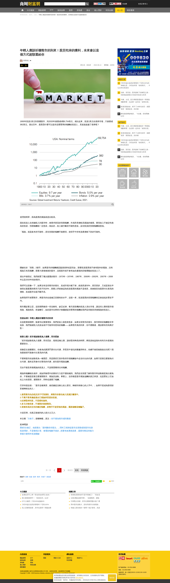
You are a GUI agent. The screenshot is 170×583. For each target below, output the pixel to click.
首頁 (24, 10)
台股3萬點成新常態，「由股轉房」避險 (85, 498)
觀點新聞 (23, 558)
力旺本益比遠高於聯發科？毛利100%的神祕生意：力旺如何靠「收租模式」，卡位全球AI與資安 (134, 85)
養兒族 (145, 176)
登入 (146, 4)
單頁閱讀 (84, 470)
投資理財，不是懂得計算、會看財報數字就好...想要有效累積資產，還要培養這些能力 (57, 431)
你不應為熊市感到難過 (61, 419)
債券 (26, 477)
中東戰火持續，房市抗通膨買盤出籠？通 (85, 501)
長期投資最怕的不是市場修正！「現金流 (85, 495)
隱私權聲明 (79, 578)
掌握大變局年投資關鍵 (29, 434)
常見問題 (69, 560)
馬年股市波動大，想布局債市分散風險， (85, 504)
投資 (30, 477)
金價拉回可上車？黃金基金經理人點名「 (36, 495)
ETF (31, 558)
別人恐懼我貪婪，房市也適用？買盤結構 (36, 508)
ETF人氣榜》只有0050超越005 (33, 501)
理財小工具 (57, 558)
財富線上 (26, 60)
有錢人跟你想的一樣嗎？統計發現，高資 (85, 508)
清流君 (48, 477)
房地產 (22, 562)
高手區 (133, 187)
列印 (112, 481)
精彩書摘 (23, 567)
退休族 (122, 187)
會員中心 (69, 558)
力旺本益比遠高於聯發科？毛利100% (35, 504)
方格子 (31, 419)
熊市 (38, 477)
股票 (31, 560)
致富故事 (23, 560)
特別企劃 (33, 565)
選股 (44, 558)
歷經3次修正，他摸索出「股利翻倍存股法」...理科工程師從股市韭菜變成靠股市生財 (56, 428)
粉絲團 (124, 4)
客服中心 (80, 558)
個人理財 (23, 565)
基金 (31, 562)
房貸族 (133, 176)
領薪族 (122, 176)
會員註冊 (141, 4)
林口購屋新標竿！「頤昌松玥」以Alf (35, 498)
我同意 (112, 578)
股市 (34, 477)
